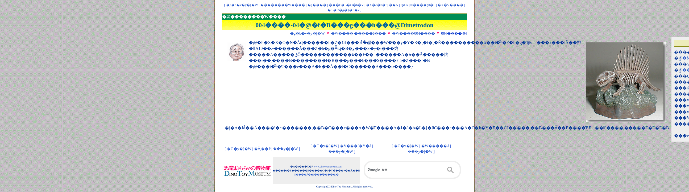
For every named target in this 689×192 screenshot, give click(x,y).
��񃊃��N (393, 5)
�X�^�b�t (376, 5)
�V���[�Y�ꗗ (355, 146)
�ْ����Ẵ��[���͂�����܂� (316, 174)
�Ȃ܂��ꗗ (262, 149)
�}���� (317, 5)
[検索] (412, 169)
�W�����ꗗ (435, 146)
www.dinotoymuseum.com (328, 166)
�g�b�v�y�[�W (242, 5)
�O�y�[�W (239, 149)
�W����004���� (413, 33)
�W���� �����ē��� (358, 33)
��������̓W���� (282, 5)
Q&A (404, 5)
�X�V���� (450, 5)
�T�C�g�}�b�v (343, 10)
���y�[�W (285, 149)
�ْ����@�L (422, 5)
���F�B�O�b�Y (346, 5)
